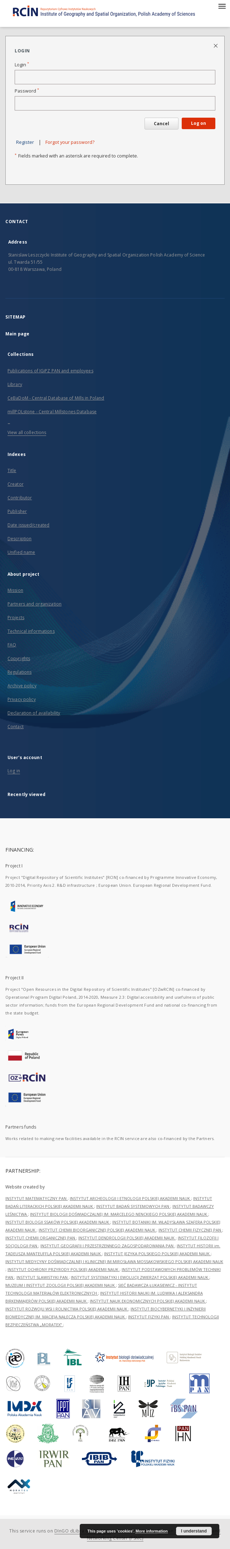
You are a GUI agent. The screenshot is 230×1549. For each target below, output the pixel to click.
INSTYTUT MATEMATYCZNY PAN (36, 1198)
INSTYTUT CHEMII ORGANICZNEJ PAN (40, 1237)
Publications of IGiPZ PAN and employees (50, 371)
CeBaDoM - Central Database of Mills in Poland (56, 398)
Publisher (17, 511)
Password (27, 91)
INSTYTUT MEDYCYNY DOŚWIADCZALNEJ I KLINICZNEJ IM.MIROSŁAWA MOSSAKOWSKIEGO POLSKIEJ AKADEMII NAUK (114, 1261)
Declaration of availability (34, 713)
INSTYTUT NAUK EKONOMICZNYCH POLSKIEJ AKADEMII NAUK (148, 1301)
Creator (16, 484)
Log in (14, 771)
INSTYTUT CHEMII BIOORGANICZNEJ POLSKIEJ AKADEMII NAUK (97, 1230)
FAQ (12, 645)
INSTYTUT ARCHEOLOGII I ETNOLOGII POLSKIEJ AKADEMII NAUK (130, 1198)
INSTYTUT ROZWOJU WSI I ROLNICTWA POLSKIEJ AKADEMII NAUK (66, 1309)
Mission (15, 590)
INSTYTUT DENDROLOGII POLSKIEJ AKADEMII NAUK (127, 1237)
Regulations (19, 672)
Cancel (161, 124)
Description (19, 539)
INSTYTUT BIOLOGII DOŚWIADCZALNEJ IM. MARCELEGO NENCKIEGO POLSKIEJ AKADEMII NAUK (119, 1214)
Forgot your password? (69, 142)
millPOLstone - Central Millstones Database (52, 412)
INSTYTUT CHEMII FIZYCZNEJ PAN (190, 1230)
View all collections (27, 432)
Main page (17, 334)
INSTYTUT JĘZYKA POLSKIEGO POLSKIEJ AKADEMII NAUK (157, 1253)
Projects (16, 618)
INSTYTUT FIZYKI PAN (149, 1316)
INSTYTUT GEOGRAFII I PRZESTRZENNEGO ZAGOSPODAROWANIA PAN (107, 1245)
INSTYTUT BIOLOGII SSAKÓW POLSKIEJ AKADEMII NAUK (57, 1222)
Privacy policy (22, 699)
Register (25, 142)
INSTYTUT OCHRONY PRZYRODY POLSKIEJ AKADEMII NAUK (63, 1269)
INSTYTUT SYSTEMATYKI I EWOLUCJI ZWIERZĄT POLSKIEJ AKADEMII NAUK (140, 1277)
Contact (16, 727)
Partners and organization (35, 604)
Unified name (21, 552)
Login (22, 65)
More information (152, 1531)
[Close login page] (216, 45)
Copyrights (19, 658)
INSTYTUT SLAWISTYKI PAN (42, 1277)
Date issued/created (28, 525)
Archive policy (22, 686)
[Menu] (221, 5)
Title (12, 470)
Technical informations (31, 631)
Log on (198, 123)
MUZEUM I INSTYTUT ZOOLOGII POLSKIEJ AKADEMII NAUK (60, 1285)
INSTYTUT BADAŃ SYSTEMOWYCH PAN (133, 1206)
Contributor (20, 498)
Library (15, 384)
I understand (194, 1531)
